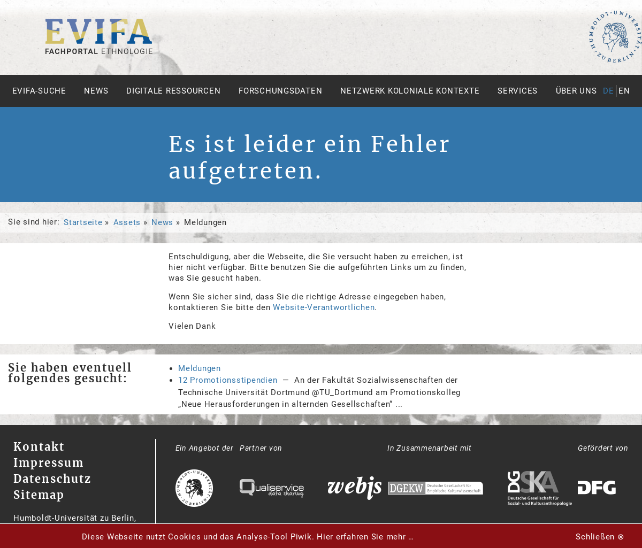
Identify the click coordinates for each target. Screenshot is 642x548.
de (608, 91)
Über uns (576, 91)
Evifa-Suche (39, 91)
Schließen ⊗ (600, 537)
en (624, 91)
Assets (127, 222)
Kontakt (39, 446)
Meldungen (199, 368)
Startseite (83, 222)
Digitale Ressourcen (173, 91)
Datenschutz (52, 478)
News (96, 91)
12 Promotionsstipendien (227, 380)
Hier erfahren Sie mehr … (365, 537)
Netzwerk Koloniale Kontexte (409, 91)
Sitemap (39, 494)
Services (518, 91)
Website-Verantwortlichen (323, 307)
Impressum (48, 462)
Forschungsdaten (280, 91)
